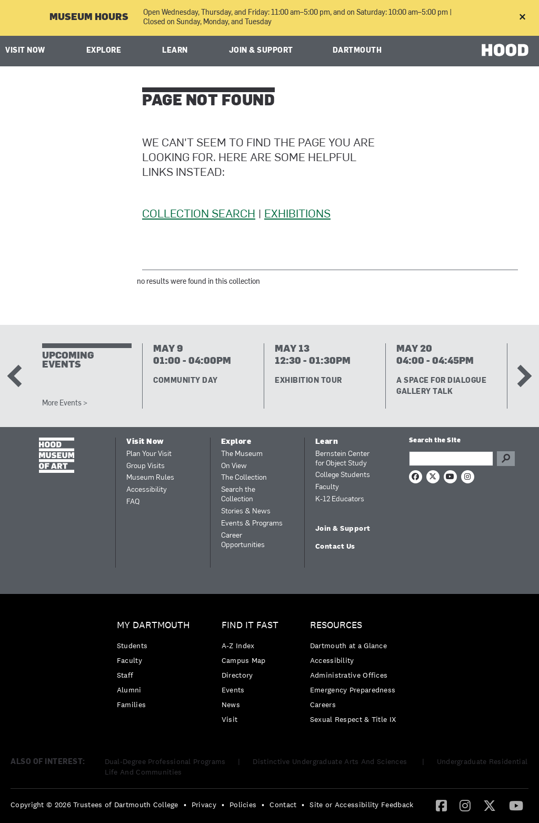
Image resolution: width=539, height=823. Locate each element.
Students (132, 645)
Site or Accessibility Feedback (361, 804)
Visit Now (25, 51)
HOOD (505, 50)
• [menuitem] (185, 804)
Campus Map (244, 660)
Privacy (204, 804)
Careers (323, 704)
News (231, 704)
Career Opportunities (243, 540)
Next (521, 376)
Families (131, 704)
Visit (230, 719)
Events (233, 690)
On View (234, 466)
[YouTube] (516, 805)
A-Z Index (238, 645)
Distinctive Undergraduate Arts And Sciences (331, 761)
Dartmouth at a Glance (348, 645)
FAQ (132, 502)
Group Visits (145, 466)
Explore (104, 51)
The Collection (244, 478)
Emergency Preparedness (353, 690)
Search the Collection (238, 494)
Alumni (129, 690)
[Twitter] (489, 805)
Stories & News (246, 511)
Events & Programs (252, 524)
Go (506, 458)
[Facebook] (441, 805)
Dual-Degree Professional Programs (165, 761)
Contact (283, 804)
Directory (237, 675)
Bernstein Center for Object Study (342, 459)
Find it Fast (250, 625)
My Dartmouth (153, 625)
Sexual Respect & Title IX (353, 719)
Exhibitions (297, 215)
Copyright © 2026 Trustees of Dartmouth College (94, 804)
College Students (342, 475)
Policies (242, 804)
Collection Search (198, 215)
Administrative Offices (349, 675)
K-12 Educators (339, 499)
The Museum (242, 454)
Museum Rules (150, 478)
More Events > (64, 404)
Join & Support (261, 51)
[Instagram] (465, 805)
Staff (125, 675)
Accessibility (146, 490)
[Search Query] (451, 458)
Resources (336, 625)
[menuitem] (156, 667)
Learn (175, 51)
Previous (18, 376)
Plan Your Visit (149, 454)
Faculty (327, 487)
